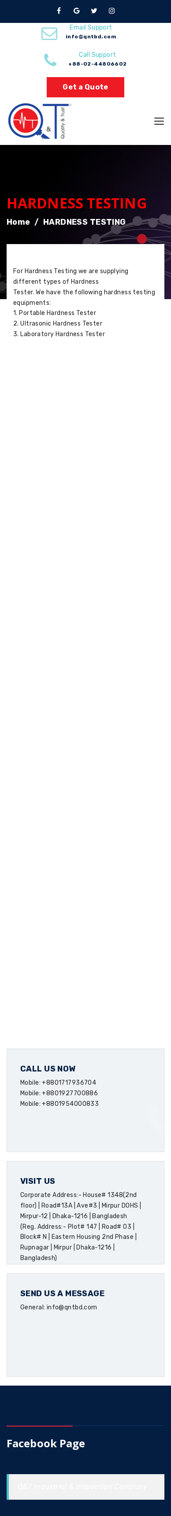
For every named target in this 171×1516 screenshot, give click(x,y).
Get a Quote (85, 87)
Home (18, 222)
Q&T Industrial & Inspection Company (83, 1487)
